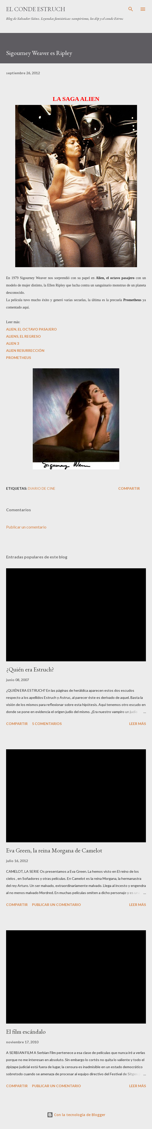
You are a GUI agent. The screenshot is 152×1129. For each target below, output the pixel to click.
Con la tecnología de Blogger (76, 1114)
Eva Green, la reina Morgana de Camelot (54, 850)
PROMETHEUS (18, 357)
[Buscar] (131, 9)
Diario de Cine (41, 488)
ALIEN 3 (12, 343)
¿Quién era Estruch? (30, 669)
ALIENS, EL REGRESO (23, 336)
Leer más (137, 723)
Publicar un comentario (26, 526)
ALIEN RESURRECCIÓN (25, 350)
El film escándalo (26, 1031)
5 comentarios (47, 723)
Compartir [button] (129, 488)
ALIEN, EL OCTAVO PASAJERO (31, 329)
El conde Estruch (35, 9)
